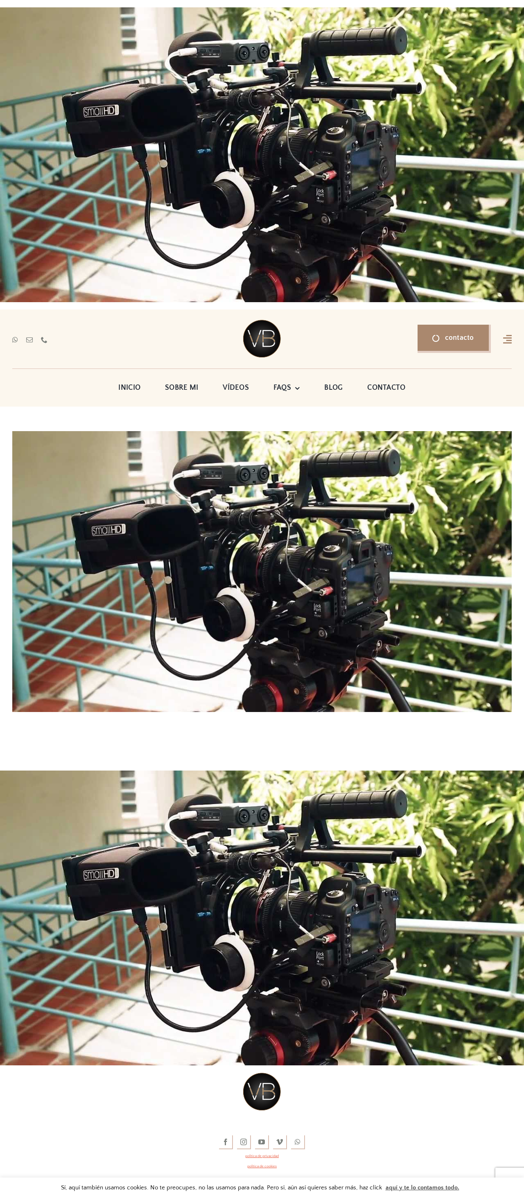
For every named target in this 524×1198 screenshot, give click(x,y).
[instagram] (244, 1142)
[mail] (29, 340)
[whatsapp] (15, 340)
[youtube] (262, 1142)
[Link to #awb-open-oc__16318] (507, 339)
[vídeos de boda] (262, 323)
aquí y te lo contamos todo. (422, 1187)
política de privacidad (262, 1156)
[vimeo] (280, 1142)
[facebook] (226, 1142)
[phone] (44, 340)
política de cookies (262, 1166)
